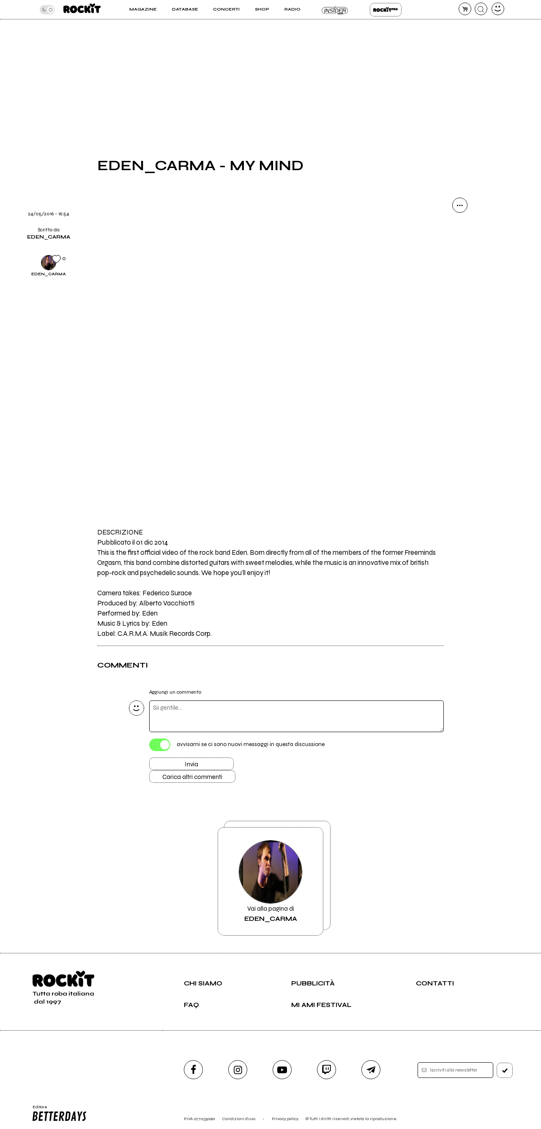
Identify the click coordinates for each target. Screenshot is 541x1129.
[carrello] (465, 9)
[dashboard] (498, 9)
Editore (58, 1113)
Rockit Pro (386, 9)
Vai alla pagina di (270, 881)
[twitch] (326, 1069)
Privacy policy (285, 1118)
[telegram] (370, 1069)
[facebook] (193, 1069)
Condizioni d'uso (238, 1118)
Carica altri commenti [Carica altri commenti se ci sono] (192, 777)
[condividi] (459, 205)
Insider (335, 9)
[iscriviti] (505, 1070)
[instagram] (237, 1069)
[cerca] (481, 9)
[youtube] (282, 1069)
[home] (82, 9)
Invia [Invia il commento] (191, 764)
